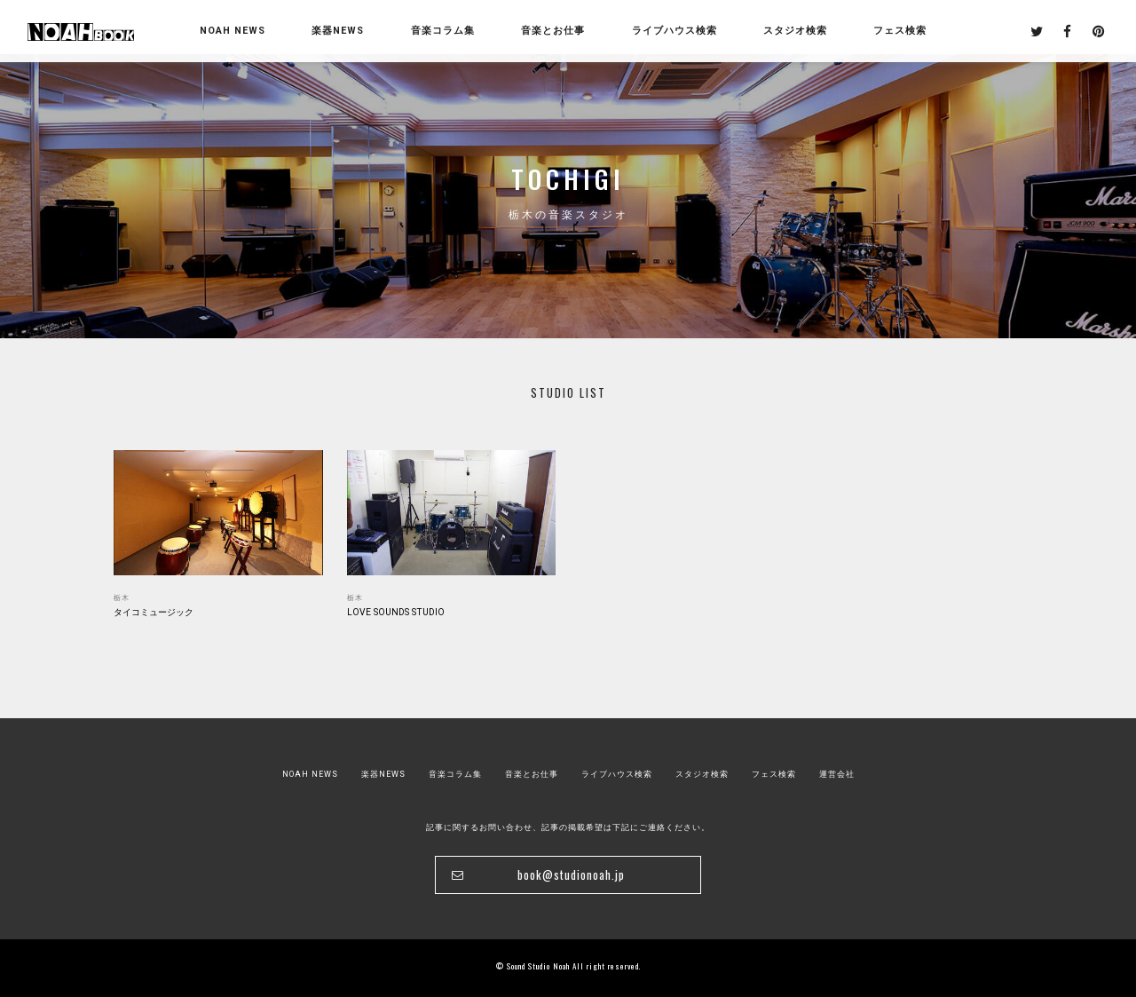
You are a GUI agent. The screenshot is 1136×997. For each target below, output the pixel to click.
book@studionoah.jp (571, 874)
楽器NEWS (338, 30)
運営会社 (837, 774)
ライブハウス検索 (616, 774)
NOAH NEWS (232, 30)
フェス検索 (774, 774)
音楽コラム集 (443, 30)
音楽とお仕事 (531, 774)
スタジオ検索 (702, 774)
